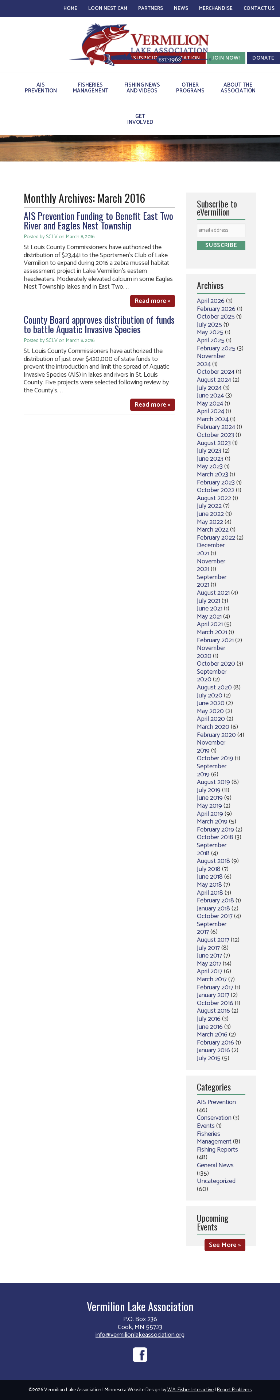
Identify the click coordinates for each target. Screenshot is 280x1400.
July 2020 (209, 695)
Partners (150, 8)
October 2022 (215, 490)
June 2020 (211, 703)
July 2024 (209, 388)
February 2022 (216, 537)
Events (206, 1126)
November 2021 (211, 565)
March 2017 (212, 979)
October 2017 (215, 916)
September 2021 (211, 581)
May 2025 (210, 332)
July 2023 (209, 450)
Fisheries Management (214, 1138)
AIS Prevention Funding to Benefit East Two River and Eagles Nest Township (98, 220)
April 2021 (210, 624)
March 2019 (212, 821)
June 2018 (210, 876)
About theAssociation (238, 87)
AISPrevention (41, 87)
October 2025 (216, 316)
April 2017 (209, 971)
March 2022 (213, 529)
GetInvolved (140, 119)
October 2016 (215, 1003)
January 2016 (213, 1050)
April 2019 (210, 814)
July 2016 (209, 1018)
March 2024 (213, 419)
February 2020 (216, 735)
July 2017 (208, 948)
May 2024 (210, 403)
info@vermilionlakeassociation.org (140, 1334)
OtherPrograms (190, 87)
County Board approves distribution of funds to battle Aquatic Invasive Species (99, 324)
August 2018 (213, 861)
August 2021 (213, 592)
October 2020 (216, 663)
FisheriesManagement (90, 87)
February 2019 (215, 829)
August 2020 (214, 687)
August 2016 (213, 1010)
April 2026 (211, 301)
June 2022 (210, 514)
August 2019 (213, 782)
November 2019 (211, 746)
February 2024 (216, 427)
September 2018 (211, 849)
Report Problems (234, 1390)
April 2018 (210, 892)
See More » (225, 1245)
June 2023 (210, 458)
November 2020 (211, 652)
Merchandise (216, 8)
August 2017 (213, 940)
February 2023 (216, 482)
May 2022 (210, 522)
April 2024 (210, 411)
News (181, 8)
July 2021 (208, 601)
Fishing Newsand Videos (142, 87)
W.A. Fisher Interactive (190, 1390)
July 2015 (209, 1058)
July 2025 (209, 324)
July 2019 (209, 790)
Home (70, 8)
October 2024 (215, 371)
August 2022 (214, 498)
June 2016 (210, 1027)
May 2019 (209, 805)
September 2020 (211, 675)
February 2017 (215, 987)
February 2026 (216, 309)
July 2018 (209, 869)
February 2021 (215, 640)
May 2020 (210, 711)
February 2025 (216, 348)
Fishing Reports (217, 1149)
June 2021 (209, 608)
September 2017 (211, 928)
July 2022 (209, 506)
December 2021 (211, 549)
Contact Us (259, 8)
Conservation (214, 1117)
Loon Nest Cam (107, 8)
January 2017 (213, 995)
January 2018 (213, 908)
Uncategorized (216, 1181)
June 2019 (210, 797)
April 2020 (211, 719)
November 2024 (211, 360)
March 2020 (213, 727)
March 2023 (212, 474)
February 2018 (215, 900)
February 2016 (215, 1042)
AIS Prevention (216, 1102)
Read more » (153, 301)
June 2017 (209, 955)
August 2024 (214, 379)
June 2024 (210, 395)
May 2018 (209, 884)
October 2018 (215, 837)
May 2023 (210, 466)
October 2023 (215, 435)
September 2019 (211, 770)
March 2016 (212, 1034)
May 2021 (209, 616)
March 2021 (212, 632)
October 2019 (215, 758)
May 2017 (209, 963)
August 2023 (214, 443)
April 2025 (211, 340)
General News (215, 1165)
